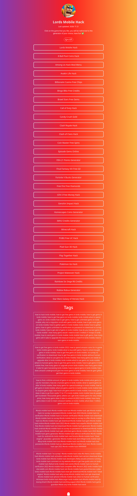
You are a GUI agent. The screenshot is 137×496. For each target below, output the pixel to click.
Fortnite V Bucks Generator (69, 177)
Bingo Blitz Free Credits (68, 90)
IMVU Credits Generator (68, 220)
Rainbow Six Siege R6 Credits (68, 281)
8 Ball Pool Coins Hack (68, 56)
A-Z (68, 39)
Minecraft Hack (68, 229)
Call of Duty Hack (68, 108)
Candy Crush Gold (68, 116)
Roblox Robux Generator (68, 290)
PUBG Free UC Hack (68, 238)
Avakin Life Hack (68, 73)
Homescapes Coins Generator (68, 212)
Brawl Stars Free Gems (68, 99)
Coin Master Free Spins (68, 142)
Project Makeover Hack (68, 272)
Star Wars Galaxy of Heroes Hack (68, 298)
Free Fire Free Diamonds (68, 186)
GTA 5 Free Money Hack (68, 194)
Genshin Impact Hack (68, 203)
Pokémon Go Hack (68, 264)
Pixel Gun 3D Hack (68, 246)
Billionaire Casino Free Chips (68, 82)
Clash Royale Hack (68, 125)
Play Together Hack (68, 255)
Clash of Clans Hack (68, 134)
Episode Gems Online (68, 151)
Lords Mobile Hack (68, 47)
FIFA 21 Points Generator (68, 160)
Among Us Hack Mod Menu (68, 64)
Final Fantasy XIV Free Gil (68, 168)
